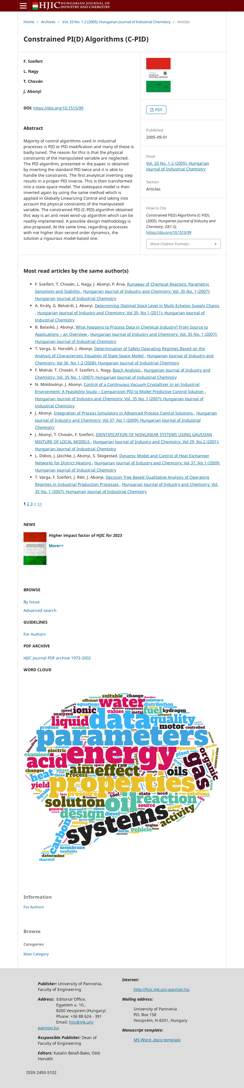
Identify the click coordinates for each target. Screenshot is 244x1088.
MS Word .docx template (157, 1039)
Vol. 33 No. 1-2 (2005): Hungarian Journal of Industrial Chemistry (116, 21)
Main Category (36, 954)
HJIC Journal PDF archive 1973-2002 (57, 658)
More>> (56, 545)
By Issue (32, 601)
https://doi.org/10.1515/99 (58, 108)
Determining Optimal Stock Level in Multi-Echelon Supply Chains (157, 305)
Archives (48, 21)
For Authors (35, 634)
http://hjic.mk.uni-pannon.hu (162, 989)
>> (39, 503)
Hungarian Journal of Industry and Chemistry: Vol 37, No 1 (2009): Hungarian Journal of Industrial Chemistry (126, 420)
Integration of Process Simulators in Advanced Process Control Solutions (124, 413)
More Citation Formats (169, 243)
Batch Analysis (127, 370)
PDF (158, 109)
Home (29, 21)
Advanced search (40, 610)
